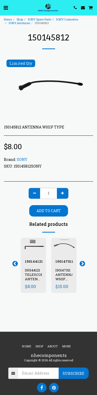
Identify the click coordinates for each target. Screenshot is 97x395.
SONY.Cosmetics (67, 19)
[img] (33, 246)
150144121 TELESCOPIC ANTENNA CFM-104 (36, 276)
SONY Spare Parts (39, 19)
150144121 (34, 261)
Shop (20, 19)
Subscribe (73, 373)
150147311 (64, 261)
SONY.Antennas (19, 23)
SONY (22, 159)
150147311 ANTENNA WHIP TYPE (64, 276)
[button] (5, 7)
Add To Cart (48, 210)
